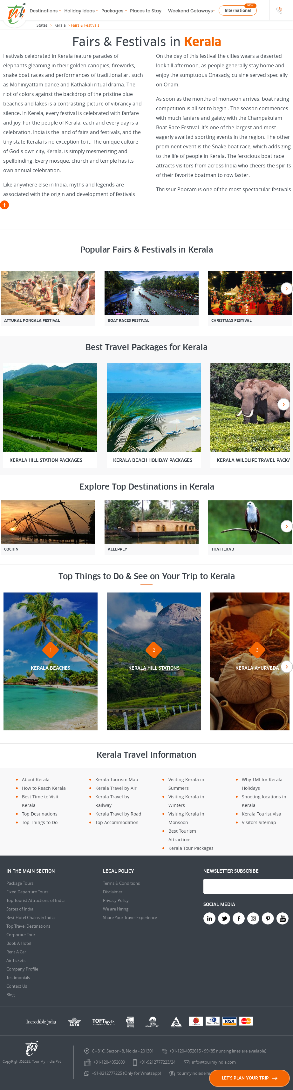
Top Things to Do (40, 822)
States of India (19, 909)
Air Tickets (15, 960)
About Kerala (36, 779)
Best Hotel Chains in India (30, 917)
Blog (10, 995)
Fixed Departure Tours (27, 892)
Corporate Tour (20, 935)
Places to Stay (145, 11)
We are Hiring (115, 909)
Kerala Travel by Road (118, 814)
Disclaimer (112, 892)
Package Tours (19, 883)
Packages (112, 11)
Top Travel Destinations (28, 926)
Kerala (60, 25)
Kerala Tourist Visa (261, 814)
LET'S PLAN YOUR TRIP (249, 1078)
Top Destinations (40, 814)
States (42, 25)
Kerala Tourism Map (116, 779)
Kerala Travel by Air (116, 788)
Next (287, 288)
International (238, 10)
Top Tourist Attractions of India (35, 900)
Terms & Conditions (121, 883)
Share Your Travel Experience (130, 917)
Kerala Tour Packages (191, 848)
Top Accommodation (117, 822)
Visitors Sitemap (259, 822)
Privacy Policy (116, 900)
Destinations (44, 11)
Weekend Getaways (190, 11)
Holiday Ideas (79, 11)
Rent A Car (16, 952)
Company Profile (22, 969)
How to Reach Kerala (44, 788)
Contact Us (16, 986)
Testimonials (18, 977)
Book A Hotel (18, 943)
